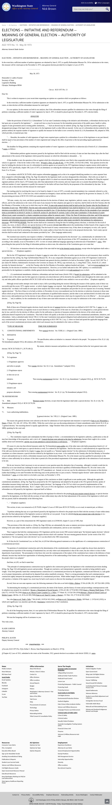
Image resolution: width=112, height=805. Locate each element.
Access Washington (82, 795)
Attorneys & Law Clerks (65, 748)
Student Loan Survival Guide (10, 762)
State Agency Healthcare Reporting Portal (12, 782)
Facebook (5, 686)
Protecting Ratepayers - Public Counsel (70, 684)
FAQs (31, 702)
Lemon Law (61, 681)
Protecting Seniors (63, 690)
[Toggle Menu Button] (4, 18)
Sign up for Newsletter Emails (11, 754)
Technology (33, 708)
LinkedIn (4, 691)
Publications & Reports (9, 759)
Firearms (60, 731)
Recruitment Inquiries (64, 768)
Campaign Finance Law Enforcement (69, 710)
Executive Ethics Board (9, 751)
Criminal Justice (63, 718)
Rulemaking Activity (36, 713)
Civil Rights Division (64, 695)
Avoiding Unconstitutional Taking (12, 756)
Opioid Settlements (92, 690)
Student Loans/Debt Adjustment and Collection (97, 697)
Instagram (5, 688)
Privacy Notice (34, 710)
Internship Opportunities (65, 759)
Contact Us (33, 674)
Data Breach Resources (9, 774)
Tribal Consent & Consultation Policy (41, 716)
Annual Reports (34, 683)
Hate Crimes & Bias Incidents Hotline (69, 704)
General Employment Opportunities (69, 751)
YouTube (4, 697)
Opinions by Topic (35, 748)
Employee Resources (52, 795)
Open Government (91, 671)
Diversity (60, 762)
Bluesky (4, 683)
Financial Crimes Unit (64, 728)
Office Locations (35, 680)
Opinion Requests (35, 751)
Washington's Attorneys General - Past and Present (41, 692)
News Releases (6, 671)
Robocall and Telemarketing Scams (96, 706)
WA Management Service (65, 756)
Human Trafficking (91, 680)
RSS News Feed (6, 674)
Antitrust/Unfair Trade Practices (67, 676)
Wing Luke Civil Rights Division (95, 674)
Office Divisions (34, 677)
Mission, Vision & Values (37, 671)
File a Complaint (7, 748)
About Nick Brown (35, 669)
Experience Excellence (64, 745)
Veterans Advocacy (92, 693)
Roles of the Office (35, 696)
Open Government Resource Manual (13, 771)
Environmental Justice (92, 677)
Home (4, 25)
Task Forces (33, 699)
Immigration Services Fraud (94, 701)
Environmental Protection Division (68, 698)
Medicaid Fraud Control (65, 678)
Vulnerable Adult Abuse (93, 704)
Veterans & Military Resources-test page (68, 735)
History (32, 689)
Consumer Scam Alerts (9, 745)
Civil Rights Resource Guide (10, 768)
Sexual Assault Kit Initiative (94, 683)
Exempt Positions (63, 754)
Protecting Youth (63, 687)
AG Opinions (13, 25)
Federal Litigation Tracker (93, 669)
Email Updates (6, 680)
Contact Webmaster (96, 795)
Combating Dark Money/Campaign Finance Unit (96, 687)
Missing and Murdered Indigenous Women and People (96, 710)
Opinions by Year (35, 745)
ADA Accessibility (87, 3)
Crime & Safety (62, 715)
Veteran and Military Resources (67, 707)
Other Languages (102, 3)
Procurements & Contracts (38, 705)
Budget (32, 686)
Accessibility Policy (38, 795)
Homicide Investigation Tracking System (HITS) (70, 725)
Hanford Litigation (63, 701)
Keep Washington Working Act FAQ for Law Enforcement (13, 777)
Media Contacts (6, 669)
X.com (4, 694)
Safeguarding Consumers (65, 673)
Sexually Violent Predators (66, 721)
